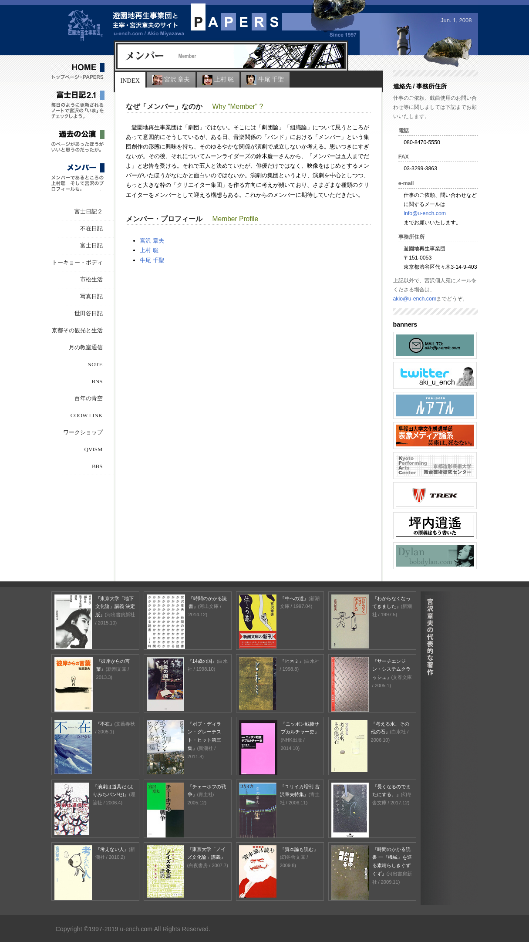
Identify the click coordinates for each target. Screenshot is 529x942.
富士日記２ (88, 211)
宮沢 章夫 (171, 80)
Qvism (93, 449)
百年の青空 (88, 398)
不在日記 (91, 228)
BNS (96, 381)
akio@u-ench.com (415, 299)
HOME (77, 72)
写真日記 (91, 296)
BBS (97, 466)
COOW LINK (87, 415)
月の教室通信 (86, 347)
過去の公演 (77, 141)
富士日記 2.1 (77, 105)
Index (130, 80)
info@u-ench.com (425, 213)
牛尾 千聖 (265, 80)
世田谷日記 (88, 313)
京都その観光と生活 (77, 330)
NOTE (95, 364)
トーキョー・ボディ (77, 262)
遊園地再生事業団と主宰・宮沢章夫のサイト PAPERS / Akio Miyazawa (126, 23)
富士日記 (91, 245)
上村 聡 (218, 80)
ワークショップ (83, 432)
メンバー (77, 177)
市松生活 (91, 279)
